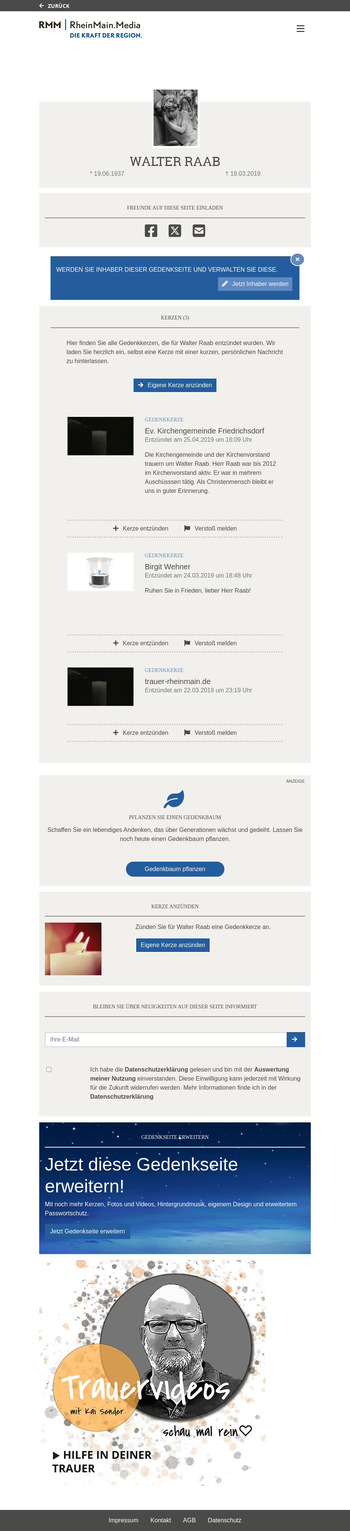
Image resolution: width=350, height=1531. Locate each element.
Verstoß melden (210, 528)
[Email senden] (166, 1039)
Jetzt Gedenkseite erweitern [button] (87, 1231)
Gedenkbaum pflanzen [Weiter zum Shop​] (175, 869)
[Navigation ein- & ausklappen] (300, 28)
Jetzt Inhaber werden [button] (255, 284)
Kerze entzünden (140, 528)
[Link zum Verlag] (104, 28)
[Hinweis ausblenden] (297, 259)
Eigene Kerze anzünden (175, 385)
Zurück (54, 5)
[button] (296, 1039)
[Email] (199, 229)
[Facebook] (151, 229)
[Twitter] (175, 229)
